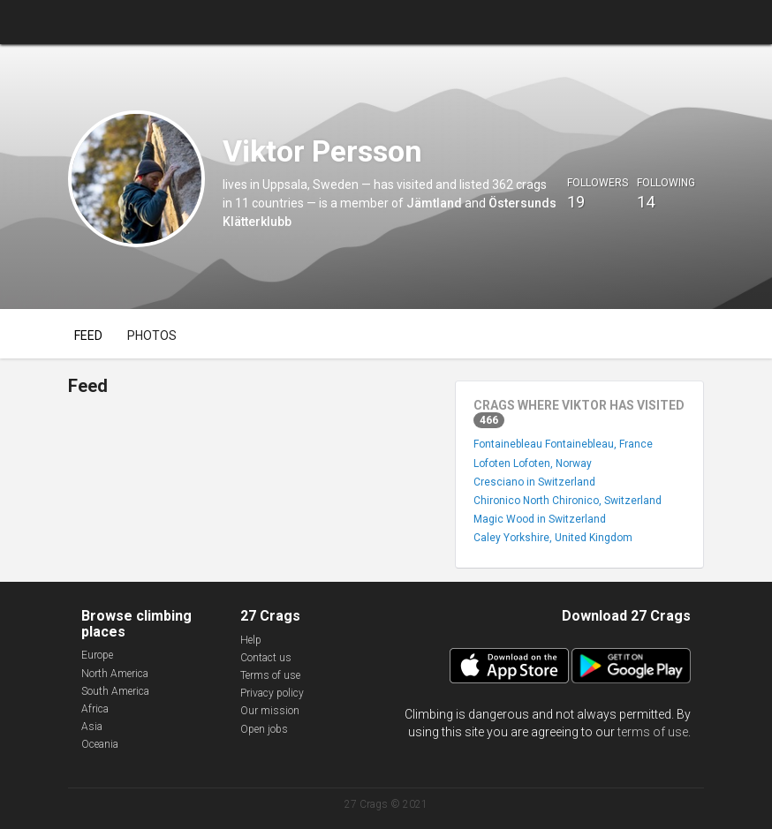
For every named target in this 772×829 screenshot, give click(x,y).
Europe (97, 655)
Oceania (99, 744)
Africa (95, 709)
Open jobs (264, 729)
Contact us (265, 658)
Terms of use (270, 675)
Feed (88, 335)
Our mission (269, 711)
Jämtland (434, 203)
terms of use (652, 732)
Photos (152, 335)
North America (114, 673)
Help (250, 640)
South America (115, 691)
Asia (91, 726)
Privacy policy (272, 693)
